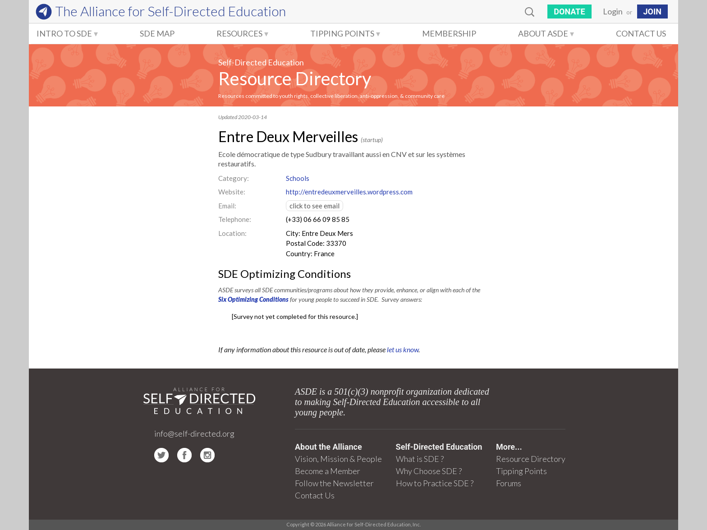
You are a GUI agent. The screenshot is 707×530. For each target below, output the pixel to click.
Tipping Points (342, 33)
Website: (231, 192)
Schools (297, 178)
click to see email (314, 206)
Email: (227, 206)
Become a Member (327, 471)
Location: (232, 233)
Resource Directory (294, 78)
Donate (569, 11)
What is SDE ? (420, 459)
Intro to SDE (64, 33)
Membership (449, 33)
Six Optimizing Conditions (253, 299)
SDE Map (157, 33)
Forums (508, 483)
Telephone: (234, 219)
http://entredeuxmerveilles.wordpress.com (349, 192)
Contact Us (641, 33)
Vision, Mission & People (338, 459)
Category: (233, 178)
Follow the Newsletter (334, 483)
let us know (402, 349)
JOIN (652, 11)
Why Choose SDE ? (429, 471)
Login (613, 11)
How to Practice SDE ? (434, 483)
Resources (239, 33)
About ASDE (543, 33)
